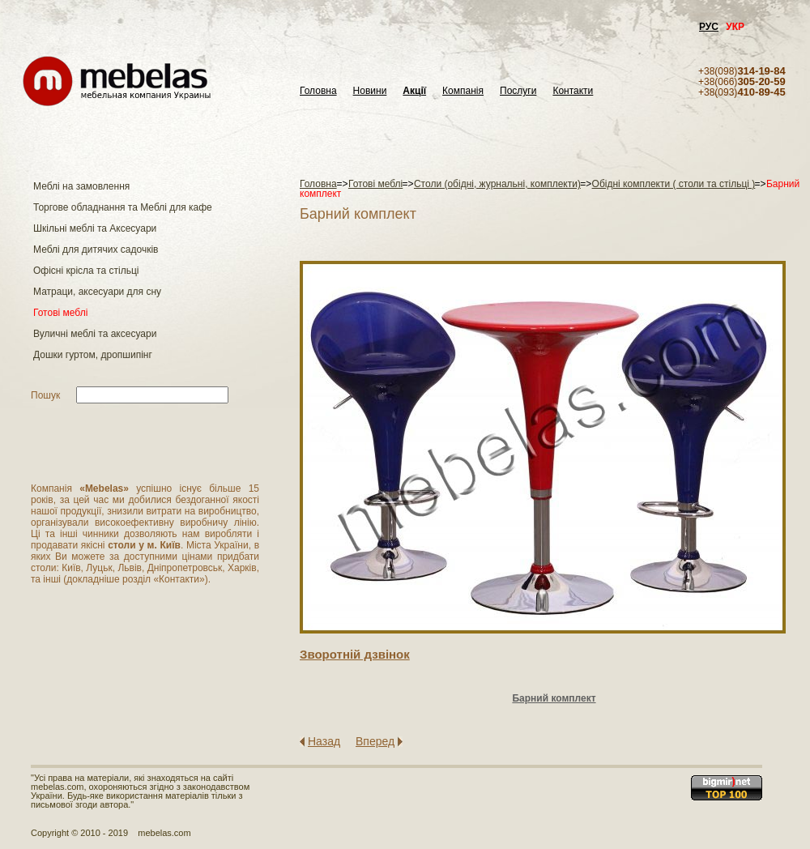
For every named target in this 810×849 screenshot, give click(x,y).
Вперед (375, 741)
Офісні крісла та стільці (86, 270)
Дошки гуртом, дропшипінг (92, 355)
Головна (318, 91)
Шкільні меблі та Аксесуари (94, 228)
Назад (324, 741)
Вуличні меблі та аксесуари (94, 333)
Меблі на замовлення (81, 186)
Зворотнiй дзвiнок (355, 654)
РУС (708, 26)
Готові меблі (60, 312)
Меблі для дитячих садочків (95, 249)
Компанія (463, 91)
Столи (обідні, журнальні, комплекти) (497, 184)
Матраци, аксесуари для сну (97, 291)
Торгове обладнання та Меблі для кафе (122, 207)
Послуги (518, 91)
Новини (370, 91)
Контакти (572, 91)
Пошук (45, 395)
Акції (414, 91)
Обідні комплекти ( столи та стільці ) (674, 184)
